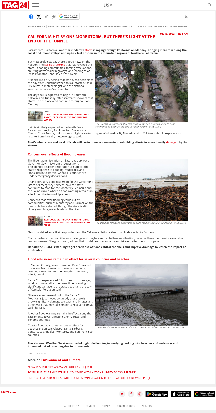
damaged (172, 142)
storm (88, 50)
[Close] (186, 17)
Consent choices (125, 406)
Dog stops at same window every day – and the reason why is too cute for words (67, 117)
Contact (90, 406)
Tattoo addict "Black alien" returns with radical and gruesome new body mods (67, 222)
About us (147, 406)
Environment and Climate (65, 26)
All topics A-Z (71, 406)
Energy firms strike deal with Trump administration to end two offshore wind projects (91, 378)
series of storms (54, 65)
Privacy (106, 406)
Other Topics (36, 26)
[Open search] (209, 5)
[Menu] (35, 5)
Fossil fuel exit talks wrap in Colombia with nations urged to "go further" (82, 372)
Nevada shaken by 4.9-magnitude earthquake (60, 367)
